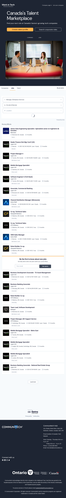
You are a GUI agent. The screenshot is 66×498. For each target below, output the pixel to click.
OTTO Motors (15, 231)
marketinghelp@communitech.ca (44, 488)
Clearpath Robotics (17, 219)
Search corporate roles (48, 29)
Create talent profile (20, 29)
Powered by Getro (61, 119)
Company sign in (47, 5)
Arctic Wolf (14, 206)
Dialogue (13, 320)
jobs (12, 88)
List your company (58, 5)
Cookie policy (36, 416)
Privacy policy (28, 416)
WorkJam (14, 133)
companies (4, 88)
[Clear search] (61, 100)
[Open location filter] (61, 111)
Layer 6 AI (14, 145)
